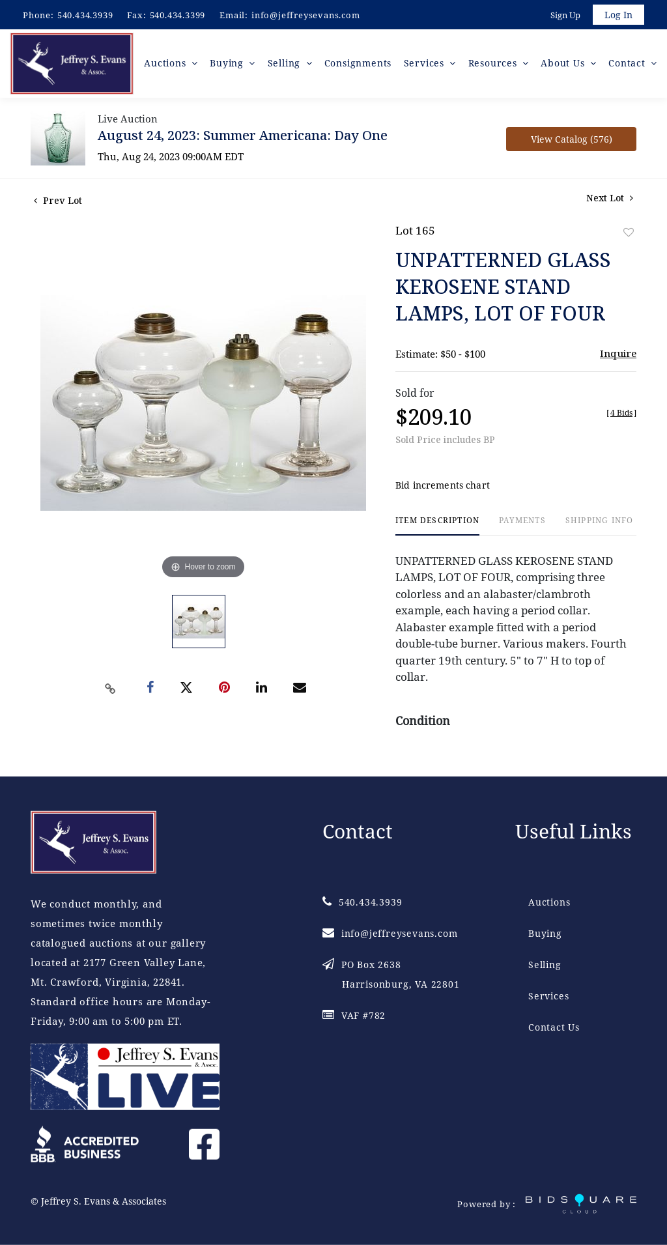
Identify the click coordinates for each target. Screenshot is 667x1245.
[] (621, 414)
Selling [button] (286, 65)
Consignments (359, 65)
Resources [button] (494, 65)
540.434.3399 (178, 15)
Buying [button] (230, 65)
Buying (545, 932)
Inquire (618, 355)
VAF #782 (354, 1015)
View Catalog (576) (571, 141)
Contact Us (554, 1026)
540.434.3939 (85, 15)
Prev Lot (58, 202)
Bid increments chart (442, 487)
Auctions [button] (168, 65)
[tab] (437, 528)
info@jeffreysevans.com (305, 15)
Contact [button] (628, 65)
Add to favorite (628, 234)
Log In (618, 15)
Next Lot (609, 199)
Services (548, 995)
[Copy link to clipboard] (111, 690)
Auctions (549, 901)
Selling (544, 964)
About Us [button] (564, 65)
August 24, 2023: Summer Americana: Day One (243, 137)
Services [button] (426, 65)
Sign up (564, 15)
